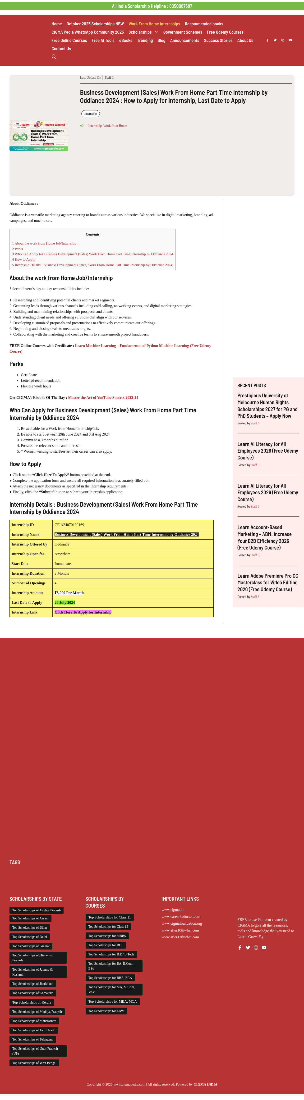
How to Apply (23, 259)
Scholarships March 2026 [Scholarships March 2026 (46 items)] (27, 884)
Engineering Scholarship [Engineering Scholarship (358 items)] (167, 873)
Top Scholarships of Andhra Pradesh (36, 910)
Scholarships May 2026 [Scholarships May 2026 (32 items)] (63, 884)
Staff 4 (254, 423)
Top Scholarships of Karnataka (32, 993)
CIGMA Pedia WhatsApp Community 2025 (88, 32)
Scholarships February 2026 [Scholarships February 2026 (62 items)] (219, 879)
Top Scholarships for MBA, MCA (112, 1001)
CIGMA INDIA (205, 1084)
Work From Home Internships (154, 23)
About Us (245, 40)
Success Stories (218, 40)
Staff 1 (109, 77)
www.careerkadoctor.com (180, 916)
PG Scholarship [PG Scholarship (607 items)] (77, 879)
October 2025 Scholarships (95, 23)
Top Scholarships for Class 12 (108, 926)
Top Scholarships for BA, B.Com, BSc (111, 966)
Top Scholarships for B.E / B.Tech (111, 954)
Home (57, 23)
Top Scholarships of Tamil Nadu (33, 1030)
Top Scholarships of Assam (30, 918)
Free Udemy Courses (225, 32)
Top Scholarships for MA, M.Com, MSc (111, 989)
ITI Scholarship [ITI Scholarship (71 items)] (276, 873)
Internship (90, 113)
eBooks (125, 40)
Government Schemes (182, 32)
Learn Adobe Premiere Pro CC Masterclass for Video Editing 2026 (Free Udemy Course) (268, 582)
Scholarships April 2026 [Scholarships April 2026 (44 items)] (138, 879)
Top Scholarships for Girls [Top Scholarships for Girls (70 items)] (143, 884)
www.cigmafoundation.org (181, 923)
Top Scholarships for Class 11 (109, 917)
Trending (145, 40)
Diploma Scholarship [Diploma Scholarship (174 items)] (133, 873)
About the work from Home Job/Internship (44, 243)
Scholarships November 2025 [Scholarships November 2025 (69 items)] (102, 884)
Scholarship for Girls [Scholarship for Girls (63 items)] (104, 879)
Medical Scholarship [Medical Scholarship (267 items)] (23, 879)
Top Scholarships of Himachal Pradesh (32, 958)
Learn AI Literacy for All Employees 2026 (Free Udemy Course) (268, 450)
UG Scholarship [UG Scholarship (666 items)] (175, 884)
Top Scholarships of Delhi (29, 937)
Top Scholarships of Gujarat (31, 946)
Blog (162, 40)
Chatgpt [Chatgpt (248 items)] (31, 873)
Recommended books (204, 23)
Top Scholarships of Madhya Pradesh (37, 1012)
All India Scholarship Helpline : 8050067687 (152, 6)
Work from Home (115, 125)
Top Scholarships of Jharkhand (32, 984)
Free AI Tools (103, 40)
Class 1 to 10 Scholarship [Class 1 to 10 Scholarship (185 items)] (57, 873)
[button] (54, 57)
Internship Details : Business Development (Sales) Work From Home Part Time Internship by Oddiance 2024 (92, 265)
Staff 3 (254, 465)
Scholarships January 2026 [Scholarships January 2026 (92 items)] (259, 879)
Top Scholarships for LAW (106, 1011)
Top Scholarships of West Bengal (34, 1063)
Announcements (184, 40)
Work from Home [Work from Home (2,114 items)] (201, 884)
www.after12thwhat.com (180, 937)
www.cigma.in (172, 910)
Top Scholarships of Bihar (29, 927)
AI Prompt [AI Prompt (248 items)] (16, 873)
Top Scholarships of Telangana (32, 1039)
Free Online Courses (69, 40)
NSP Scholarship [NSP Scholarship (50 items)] (52, 879)
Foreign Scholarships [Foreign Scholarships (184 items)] (201, 873)
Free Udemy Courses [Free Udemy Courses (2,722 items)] (232, 873)
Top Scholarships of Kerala (31, 1002)
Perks (17, 249)
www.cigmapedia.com (129, 1084)
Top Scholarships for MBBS (107, 936)
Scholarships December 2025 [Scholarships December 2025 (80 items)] (177, 879)
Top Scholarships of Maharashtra (34, 1021)
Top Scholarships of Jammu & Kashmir (32, 972)
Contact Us (61, 48)
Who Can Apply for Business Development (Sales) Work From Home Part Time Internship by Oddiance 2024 (92, 254)
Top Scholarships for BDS (105, 945)
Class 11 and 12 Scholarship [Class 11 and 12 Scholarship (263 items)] (96, 873)
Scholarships (145, 32)
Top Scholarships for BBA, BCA (110, 978)
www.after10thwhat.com (180, 930)
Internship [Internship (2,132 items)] (256, 873)
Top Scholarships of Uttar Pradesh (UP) (35, 1051)
